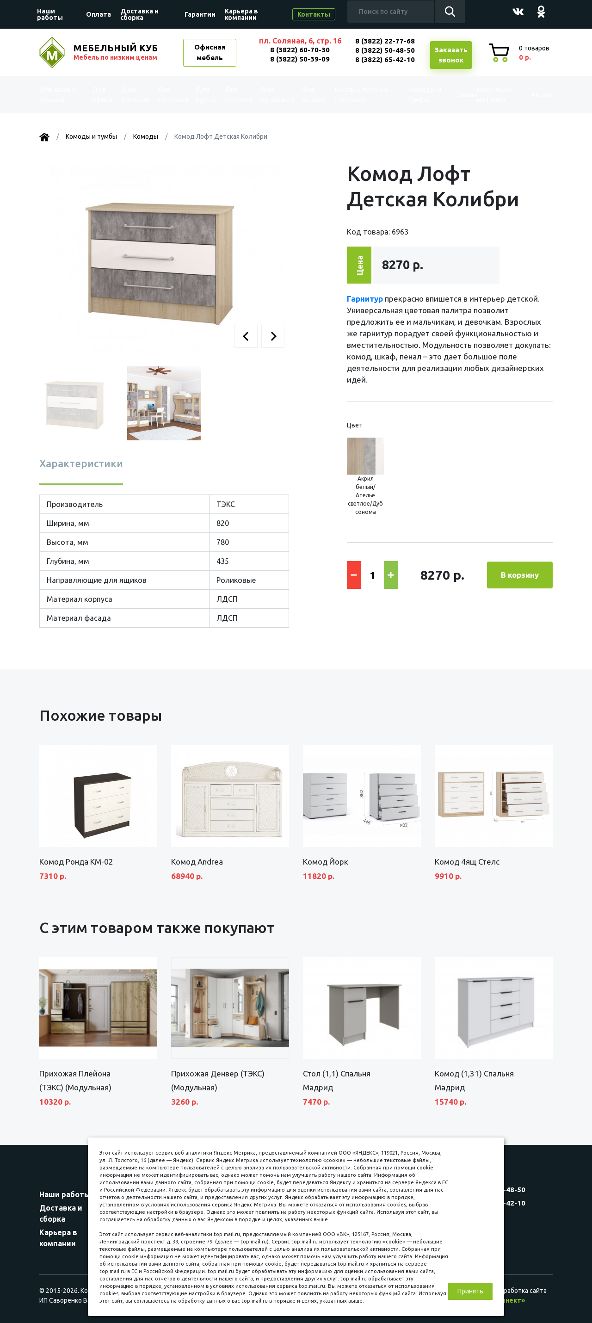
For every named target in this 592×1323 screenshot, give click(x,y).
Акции (534, 95)
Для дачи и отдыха (62, 94)
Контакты (313, 14)
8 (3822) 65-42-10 (385, 59)
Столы (451, 95)
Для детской (237, 94)
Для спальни (135, 94)
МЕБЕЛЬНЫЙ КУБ (117, 52)
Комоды (145, 136)
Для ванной (313, 94)
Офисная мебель (210, 52)
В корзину (520, 574)
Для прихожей (276, 94)
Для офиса (102, 94)
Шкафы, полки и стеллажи (360, 94)
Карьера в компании (241, 14)
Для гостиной (172, 94)
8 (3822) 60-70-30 (300, 50)
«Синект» (509, 1300)
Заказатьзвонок (451, 55)
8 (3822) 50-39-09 (300, 59)
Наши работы (50, 14)
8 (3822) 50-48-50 (385, 50)
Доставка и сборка (139, 14)
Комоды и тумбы (414, 94)
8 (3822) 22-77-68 (385, 41)
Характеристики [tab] (81, 463)
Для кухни (205, 94)
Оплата (98, 14)
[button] (246, 336)
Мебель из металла (488, 94)
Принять (470, 1291)
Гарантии (200, 14)
